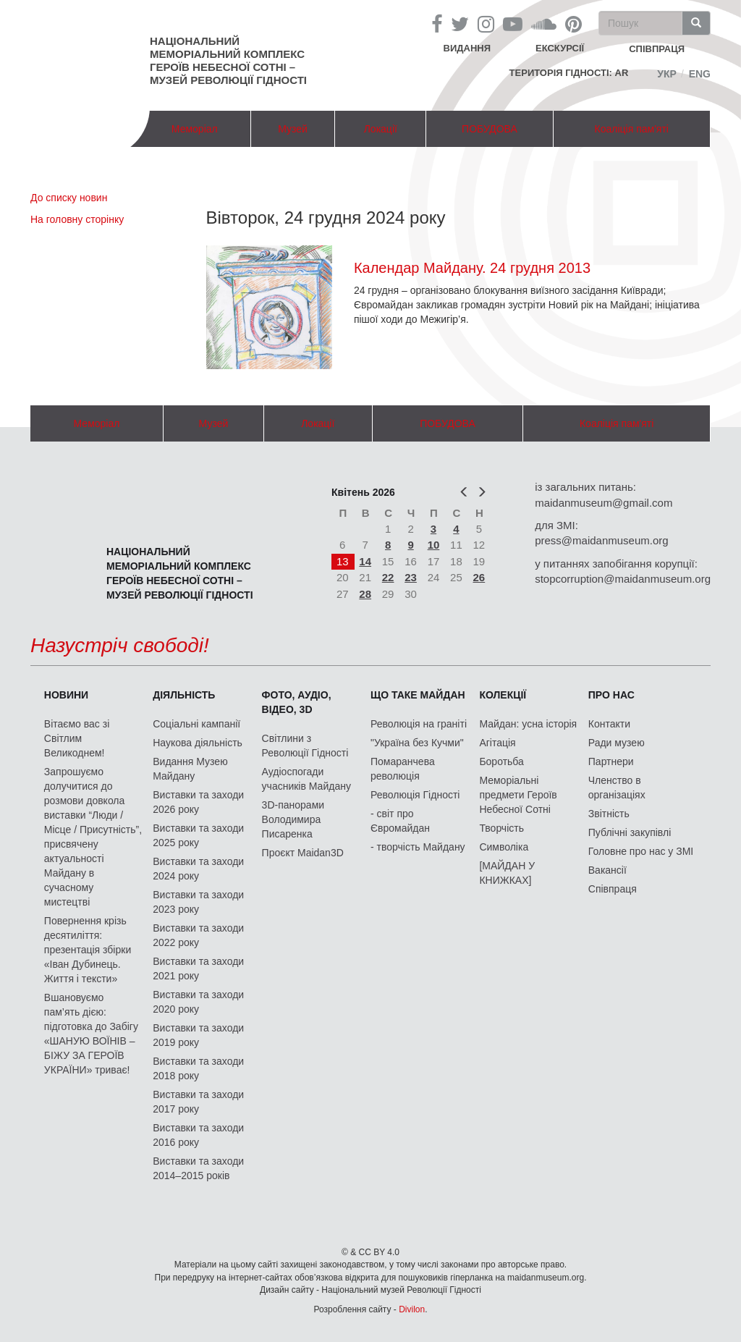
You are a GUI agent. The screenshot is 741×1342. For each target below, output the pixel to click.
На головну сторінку (77, 219)
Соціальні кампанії (196, 724)
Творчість (501, 828)
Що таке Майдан (417, 695)
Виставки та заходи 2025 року (198, 835)
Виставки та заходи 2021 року (198, 968)
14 (365, 561)
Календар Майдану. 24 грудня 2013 (472, 268)
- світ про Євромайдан (400, 821)
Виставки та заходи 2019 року (198, 1035)
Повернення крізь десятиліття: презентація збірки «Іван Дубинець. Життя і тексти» (87, 949)
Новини (66, 695)
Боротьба (501, 761)
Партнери (611, 761)
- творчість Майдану (417, 847)
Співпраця (612, 889)
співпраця (657, 48)
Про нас (611, 695)
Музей (293, 129)
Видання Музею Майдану (190, 769)
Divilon (412, 1309)
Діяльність (184, 695)
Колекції (502, 695)
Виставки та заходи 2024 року (198, 869)
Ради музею (616, 742)
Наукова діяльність (197, 742)
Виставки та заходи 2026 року (198, 802)
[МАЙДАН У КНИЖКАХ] (507, 873)
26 (479, 577)
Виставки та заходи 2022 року (198, 935)
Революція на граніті (418, 724)
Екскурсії (559, 48)
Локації (380, 129)
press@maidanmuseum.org (601, 540)
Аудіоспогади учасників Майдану (306, 779)
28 (365, 594)
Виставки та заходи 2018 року (198, 1068)
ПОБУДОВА (489, 129)
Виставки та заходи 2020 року (198, 1002)
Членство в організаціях (616, 788)
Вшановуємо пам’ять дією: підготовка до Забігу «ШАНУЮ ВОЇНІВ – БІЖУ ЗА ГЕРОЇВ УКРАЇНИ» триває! (91, 1034)
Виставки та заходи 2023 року (198, 902)
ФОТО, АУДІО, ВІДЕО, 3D (296, 702)
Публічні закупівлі (630, 832)
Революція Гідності (415, 795)
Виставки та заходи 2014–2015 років (198, 1168)
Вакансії (607, 870)
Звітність (609, 813)
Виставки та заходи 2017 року (198, 1102)
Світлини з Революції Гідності (305, 746)
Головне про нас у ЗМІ (640, 851)
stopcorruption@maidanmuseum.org (623, 579)
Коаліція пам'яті (632, 129)
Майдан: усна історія (528, 724)
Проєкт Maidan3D (303, 852)
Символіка (503, 847)
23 (411, 577)
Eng (700, 74)
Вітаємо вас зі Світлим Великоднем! (76, 738)
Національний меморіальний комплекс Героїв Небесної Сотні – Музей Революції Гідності (228, 60)
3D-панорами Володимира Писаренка (293, 819)
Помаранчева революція (402, 769)
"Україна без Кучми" (417, 742)
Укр (667, 74)
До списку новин (68, 197)
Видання (467, 48)
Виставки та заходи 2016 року (198, 1135)
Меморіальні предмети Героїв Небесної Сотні (517, 795)
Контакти (609, 724)
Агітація (497, 742)
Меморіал (195, 129)
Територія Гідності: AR (569, 72)
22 (388, 577)
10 (434, 545)
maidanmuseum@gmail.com (603, 503)
